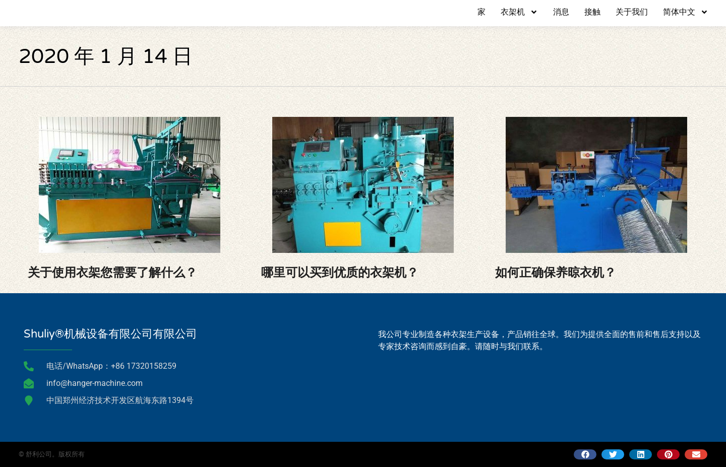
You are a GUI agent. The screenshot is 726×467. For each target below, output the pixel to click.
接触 (592, 12)
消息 (561, 12)
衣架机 (519, 12)
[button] (585, 454)
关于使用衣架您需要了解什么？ (112, 272)
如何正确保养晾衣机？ (555, 272)
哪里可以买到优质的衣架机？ (339, 272)
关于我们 (632, 12)
